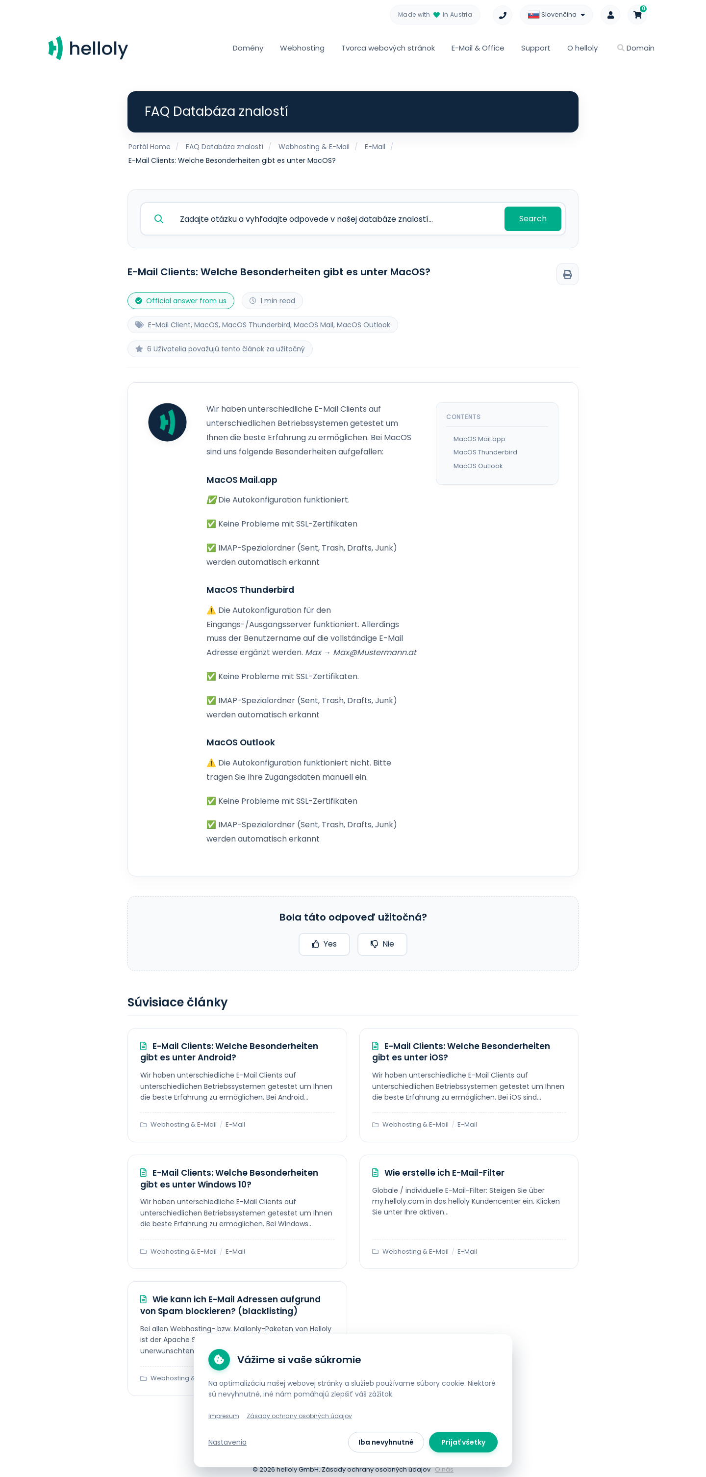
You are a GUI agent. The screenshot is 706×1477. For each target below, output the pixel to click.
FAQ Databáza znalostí (224, 147)
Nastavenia (227, 1442)
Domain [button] (636, 48)
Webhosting (302, 48)
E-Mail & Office (478, 48)
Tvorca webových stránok (388, 48)
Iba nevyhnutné (386, 1442)
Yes (324, 941)
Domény (248, 48)
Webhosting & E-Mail (314, 147)
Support (536, 48)
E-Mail (375, 147)
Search (534, 217)
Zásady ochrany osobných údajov (299, 1416)
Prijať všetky (463, 1442)
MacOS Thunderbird (485, 449)
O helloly (582, 48)
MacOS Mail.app (479, 436)
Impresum (223, 1416)
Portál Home (149, 147)
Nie (382, 941)
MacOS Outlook (478, 463)
